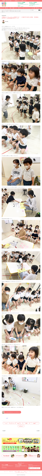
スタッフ (22, 471)
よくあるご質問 (17, 472)
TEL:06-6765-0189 (32, 3)
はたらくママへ (12, 423)
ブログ (26, 472)
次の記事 (38, 430)
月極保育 (34, 423)
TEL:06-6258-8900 (20, 3)
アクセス (6, 423)
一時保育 (26, 423)
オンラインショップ (35, 471)
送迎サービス (19, 423)
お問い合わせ (21, 426)
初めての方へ (11, 471)
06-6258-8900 (5, 467)
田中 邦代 (5, 21)
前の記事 (4, 430)
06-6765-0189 (18, 466)
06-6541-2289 (31, 466)
